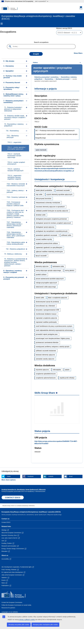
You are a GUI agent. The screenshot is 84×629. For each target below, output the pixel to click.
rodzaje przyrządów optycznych (46, 283)
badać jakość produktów (44, 190)
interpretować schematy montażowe (48, 202)
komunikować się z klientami (45, 306)
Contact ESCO (6, 522)
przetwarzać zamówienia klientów (47, 342)
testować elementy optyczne (45, 355)
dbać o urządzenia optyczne (57, 297)
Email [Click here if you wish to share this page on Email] (70, 476)
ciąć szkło (39, 194)
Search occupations (41, 42)
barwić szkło (40, 297)
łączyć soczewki (41, 255)
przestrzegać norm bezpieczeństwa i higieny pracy (53, 338)
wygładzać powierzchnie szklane (47, 243)
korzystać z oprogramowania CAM (47, 310)
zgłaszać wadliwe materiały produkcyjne (49, 251)
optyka (67, 369)
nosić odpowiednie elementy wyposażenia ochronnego (54, 330)
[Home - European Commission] (11, 8)
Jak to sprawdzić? (41, 1)
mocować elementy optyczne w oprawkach (50, 206)
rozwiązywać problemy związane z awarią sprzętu (52, 346)
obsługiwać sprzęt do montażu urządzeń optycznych (53, 223)
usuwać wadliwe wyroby (44, 239)
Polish (80, 8)
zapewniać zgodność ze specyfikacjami (49, 247)
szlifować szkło (66, 235)
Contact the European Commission (12, 602)
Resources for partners (8, 607)
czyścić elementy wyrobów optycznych (59, 194)
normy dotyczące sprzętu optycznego (48, 270)
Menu (1, 23)
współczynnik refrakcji (67, 378)
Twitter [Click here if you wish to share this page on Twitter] (9, 476)
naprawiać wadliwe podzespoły (46, 322)
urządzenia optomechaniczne (46, 378)
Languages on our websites (10, 612)
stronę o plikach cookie (27, 619)
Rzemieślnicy (49, 79)
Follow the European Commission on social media (16, 605)
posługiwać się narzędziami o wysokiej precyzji (51, 231)
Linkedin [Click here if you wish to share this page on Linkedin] (50, 476)
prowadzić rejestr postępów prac (47, 334)
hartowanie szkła (58, 266)
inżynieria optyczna (42, 369)
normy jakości (69, 270)
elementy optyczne (42, 266)
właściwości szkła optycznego (46, 287)
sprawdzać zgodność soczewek (46, 235)
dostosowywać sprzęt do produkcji (47, 301)
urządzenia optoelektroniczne (46, 374)
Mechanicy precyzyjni (63, 79)
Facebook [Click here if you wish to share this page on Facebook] (30, 476)
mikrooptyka (57, 369)
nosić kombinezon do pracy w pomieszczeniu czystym (54, 326)
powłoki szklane (41, 274)
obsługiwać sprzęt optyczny (45, 227)
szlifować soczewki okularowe (46, 350)
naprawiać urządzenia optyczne (46, 318)
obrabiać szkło (40, 215)
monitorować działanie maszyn (46, 314)
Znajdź (36, 54)
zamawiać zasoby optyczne (45, 359)
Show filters (78, 53)
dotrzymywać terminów (43, 198)
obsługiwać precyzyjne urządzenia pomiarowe (51, 219)
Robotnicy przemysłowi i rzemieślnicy (46, 77)
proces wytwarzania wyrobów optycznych (50, 278)
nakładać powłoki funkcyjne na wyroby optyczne (52, 211)
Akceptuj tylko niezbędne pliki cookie (45, 624)
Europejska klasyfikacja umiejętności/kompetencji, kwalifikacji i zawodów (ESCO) (31, 512)
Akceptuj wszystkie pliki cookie (18, 624)
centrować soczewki (63, 190)
